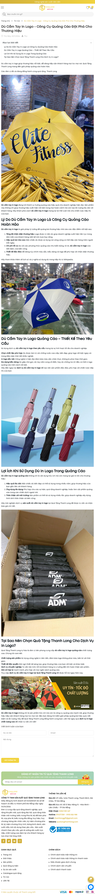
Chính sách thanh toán (61, 869)
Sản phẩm (7, 862)
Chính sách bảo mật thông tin (64, 854)
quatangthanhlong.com (67, 822)
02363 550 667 (64, 811)
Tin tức (6, 877)
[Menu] (2, 7)
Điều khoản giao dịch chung (63, 862)
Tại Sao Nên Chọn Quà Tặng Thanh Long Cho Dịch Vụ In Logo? (31, 57)
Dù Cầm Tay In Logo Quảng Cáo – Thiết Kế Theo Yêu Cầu (29, 50)
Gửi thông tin (10, 760)
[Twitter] (9, 841)
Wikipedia (68, 259)
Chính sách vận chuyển (61, 866)
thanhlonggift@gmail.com (65, 818)
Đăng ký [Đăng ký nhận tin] (85, 781)
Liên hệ (6, 880)
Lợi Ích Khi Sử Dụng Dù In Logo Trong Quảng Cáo (25, 53)
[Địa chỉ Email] (47, 781)
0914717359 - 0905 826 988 (66, 814)
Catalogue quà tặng (12, 873)
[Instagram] (20, 841)
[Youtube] (14, 841)
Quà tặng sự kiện (10, 866)
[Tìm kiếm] (4, 14)
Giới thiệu (7, 858)
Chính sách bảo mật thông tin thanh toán (69, 858)
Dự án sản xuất (9, 869)
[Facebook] (3, 841)
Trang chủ (7, 854)
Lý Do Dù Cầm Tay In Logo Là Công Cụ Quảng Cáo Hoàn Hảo (30, 47)
